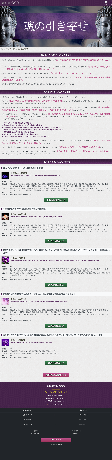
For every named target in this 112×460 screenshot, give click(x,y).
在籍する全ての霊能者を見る (56, 375)
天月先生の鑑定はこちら (56, 241)
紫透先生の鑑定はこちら (56, 363)
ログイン (106, 4)
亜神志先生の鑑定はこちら (56, 200)
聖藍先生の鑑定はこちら (56, 326)
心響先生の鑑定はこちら (56, 285)
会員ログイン (56, 439)
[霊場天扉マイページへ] (106, 3)
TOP (2, 49)
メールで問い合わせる (56, 404)
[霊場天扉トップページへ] (10, 3)
